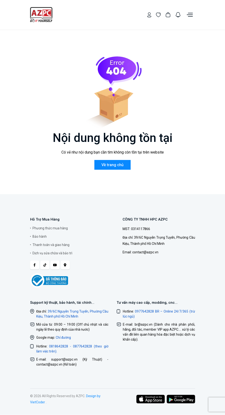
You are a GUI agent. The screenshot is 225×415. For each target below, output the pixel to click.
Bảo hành (39, 236)
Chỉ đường (63, 338)
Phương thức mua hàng (50, 228)
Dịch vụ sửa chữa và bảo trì (52, 253)
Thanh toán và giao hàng (50, 245)
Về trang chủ (112, 165)
